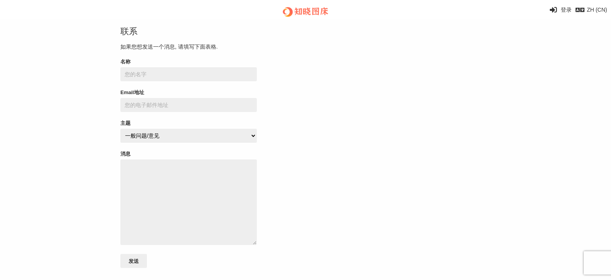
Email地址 (132, 92)
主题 (125, 123)
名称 (125, 62)
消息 (125, 154)
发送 (134, 261)
